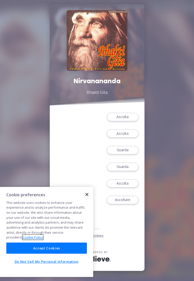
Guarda (122, 150)
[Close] (86, 194)
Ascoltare (122, 200)
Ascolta (122, 117)
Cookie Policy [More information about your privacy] (33, 237)
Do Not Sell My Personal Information (47, 261)
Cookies (97, 235)
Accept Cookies (46, 248)
